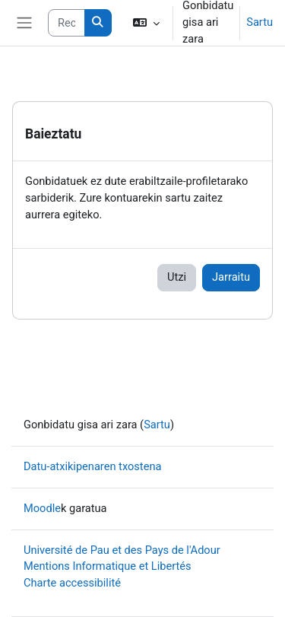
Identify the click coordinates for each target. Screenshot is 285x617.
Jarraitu (231, 277)
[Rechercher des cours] (66, 23)
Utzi (176, 277)
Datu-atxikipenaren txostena (92, 466)
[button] (146, 23)
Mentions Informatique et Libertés (108, 566)
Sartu (259, 22)
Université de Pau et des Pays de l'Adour (122, 550)
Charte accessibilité (72, 583)
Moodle (42, 508)
